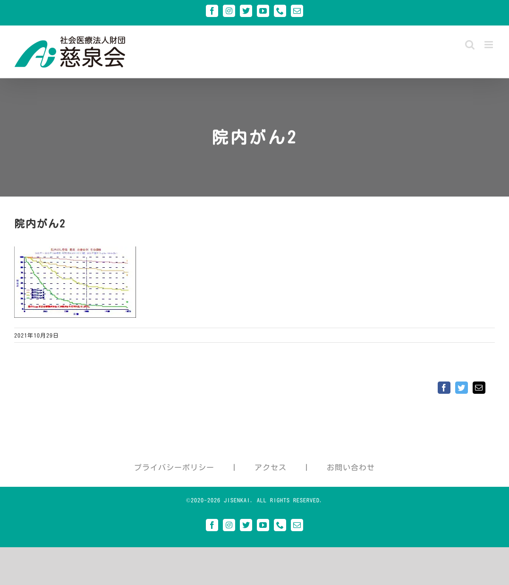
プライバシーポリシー (174, 467)
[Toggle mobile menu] (489, 45)
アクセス (270, 467)
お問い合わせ (351, 467)
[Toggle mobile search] (470, 45)
